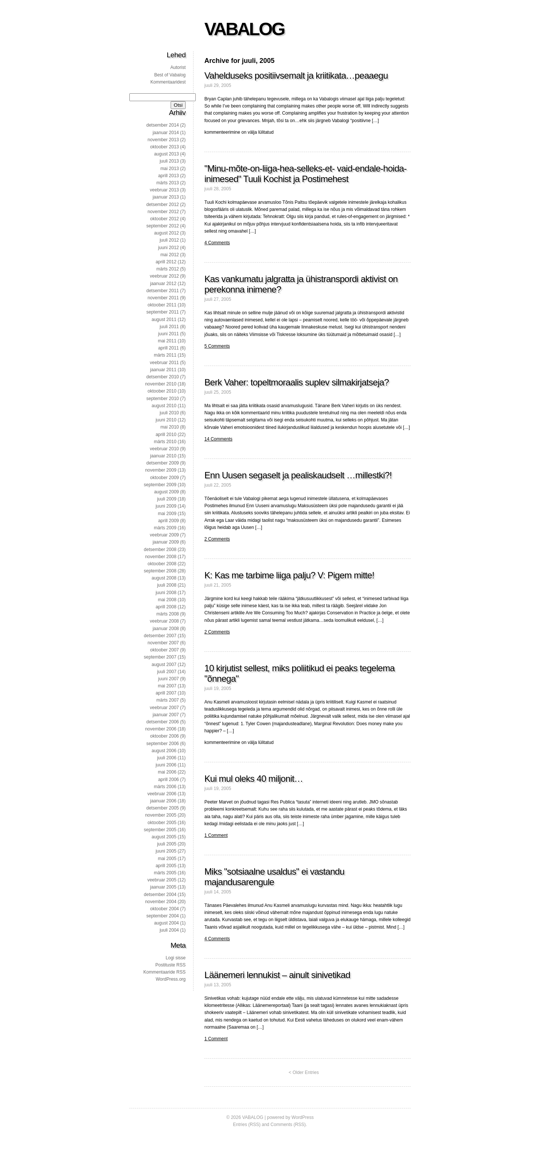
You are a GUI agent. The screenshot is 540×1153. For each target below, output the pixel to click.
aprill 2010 (166, 434)
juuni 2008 (166, 592)
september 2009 (160, 484)
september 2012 (162, 226)
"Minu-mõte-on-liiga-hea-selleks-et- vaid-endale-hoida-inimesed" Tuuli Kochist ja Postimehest (305, 173)
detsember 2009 (162, 463)
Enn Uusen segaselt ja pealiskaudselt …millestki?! (298, 475)
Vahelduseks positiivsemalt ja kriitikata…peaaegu (296, 75)
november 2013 (163, 139)
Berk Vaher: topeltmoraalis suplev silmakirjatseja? (296, 382)
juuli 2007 (166, 671)
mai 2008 (167, 599)
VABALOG (244, 29)
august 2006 (164, 750)
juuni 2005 (166, 851)
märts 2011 (165, 355)
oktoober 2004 (164, 908)
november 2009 (160, 470)
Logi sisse (176, 957)
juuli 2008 (166, 585)
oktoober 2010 (162, 391)
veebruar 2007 (164, 707)
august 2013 (166, 154)
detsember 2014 (162, 125)
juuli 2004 (169, 930)
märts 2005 (165, 872)
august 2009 (166, 491)
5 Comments (217, 346)
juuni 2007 (168, 678)
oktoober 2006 (164, 736)
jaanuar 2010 (163, 456)
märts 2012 (167, 269)
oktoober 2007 (164, 650)
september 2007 (160, 657)
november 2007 (163, 642)
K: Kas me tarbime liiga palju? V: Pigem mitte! (289, 575)
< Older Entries (304, 1072)
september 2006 (162, 743)
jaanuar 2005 (163, 887)
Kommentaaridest (168, 82)
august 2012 (166, 233)
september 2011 (162, 312)
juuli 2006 (166, 757)
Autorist (178, 67)
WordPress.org (171, 979)
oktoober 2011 (162, 305)
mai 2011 (167, 341)
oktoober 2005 (162, 822)
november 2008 (160, 556)
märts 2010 (165, 441)
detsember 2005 (162, 808)
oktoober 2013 (164, 146)
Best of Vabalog (170, 75)
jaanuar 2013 (166, 197)
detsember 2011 (162, 290)
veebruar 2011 (164, 362)
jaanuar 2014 (166, 132)
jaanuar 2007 (166, 714)
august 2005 (164, 836)
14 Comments (218, 439)
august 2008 (164, 578)
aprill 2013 (168, 175)
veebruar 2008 (164, 621)
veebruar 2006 (161, 793)
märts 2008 (167, 614)
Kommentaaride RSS (164, 972)
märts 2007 (167, 700)
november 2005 (160, 815)
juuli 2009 (166, 499)
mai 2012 (169, 254)
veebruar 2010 (164, 448)
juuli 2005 (166, 844)
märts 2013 (167, 182)
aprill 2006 (168, 779)
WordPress (302, 1117)
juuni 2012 (168, 247)
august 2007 (164, 664)
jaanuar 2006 (163, 801)
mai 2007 (167, 686)
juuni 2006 (166, 765)
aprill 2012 (166, 261)
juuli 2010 (169, 412)
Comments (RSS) (288, 1124)
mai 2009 (167, 513)
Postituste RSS (170, 965)
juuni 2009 (166, 506)
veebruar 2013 (164, 190)
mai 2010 (169, 427)
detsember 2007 (160, 635)
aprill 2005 (166, 865)
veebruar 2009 (164, 535)
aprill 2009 (168, 520)
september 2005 (160, 829)
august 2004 (166, 923)
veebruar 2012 (164, 276)
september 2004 (162, 916)
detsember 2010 (162, 376)
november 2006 (160, 729)
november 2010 (160, 384)
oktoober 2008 (162, 563)
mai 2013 (169, 168)
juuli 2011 (169, 326)
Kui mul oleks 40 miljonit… (253, 779)
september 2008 (160, 571)
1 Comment (216, 835)
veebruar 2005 (161, 880)
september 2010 (162, 398)
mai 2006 (167, 772)
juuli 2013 (169, 161)
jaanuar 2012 (163, 283)
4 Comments (217, 242)
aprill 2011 (168, 348)
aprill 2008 (166, 606)
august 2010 (164, 405)
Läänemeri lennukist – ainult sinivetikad (277, 975)
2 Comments (217, 539)
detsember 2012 (162, 204)
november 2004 (160, 901)
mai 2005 (167, 858)
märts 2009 (165, 527)
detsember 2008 (160, 549)
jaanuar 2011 (163, 369)
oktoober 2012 (164, 218)
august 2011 (164, 319)
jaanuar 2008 (166, 628)
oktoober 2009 (164, 477)
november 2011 (163, 297)
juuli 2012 (169, 240)
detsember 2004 (160, 894)
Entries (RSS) (246, 1124)
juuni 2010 (166, 420)
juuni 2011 (168, 333)
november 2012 (163, 211)
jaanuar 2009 (166, 542)
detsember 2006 (162, 721)
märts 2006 (165, 786)
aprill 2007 (166, 693)
